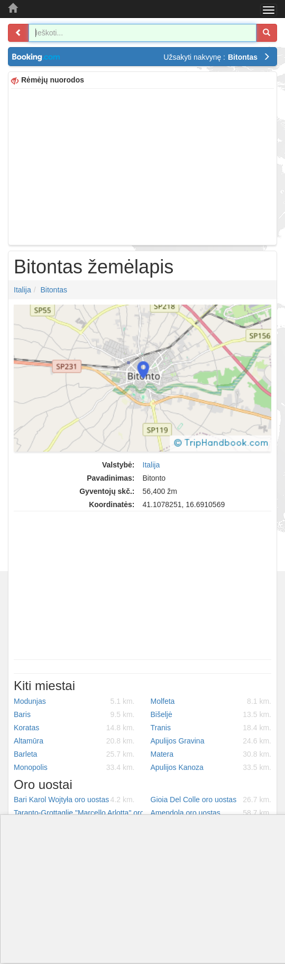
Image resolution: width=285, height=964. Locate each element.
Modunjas (74, 701)
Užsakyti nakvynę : (216, 57)
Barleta (74, 754)
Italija (22, 290)
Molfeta (211, 701)
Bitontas (53, 290)
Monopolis (74, 767)
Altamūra (74, 741)
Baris (74, 714)
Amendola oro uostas (211, 812)
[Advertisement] (142, 165)
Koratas (74, 727)
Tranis (211, 727)
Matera (211, 754)
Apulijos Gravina (211, 741)
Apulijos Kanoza (211, 767)
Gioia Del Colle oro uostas (211, 799)
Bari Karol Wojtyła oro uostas (74, 799)
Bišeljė (211, 714)
